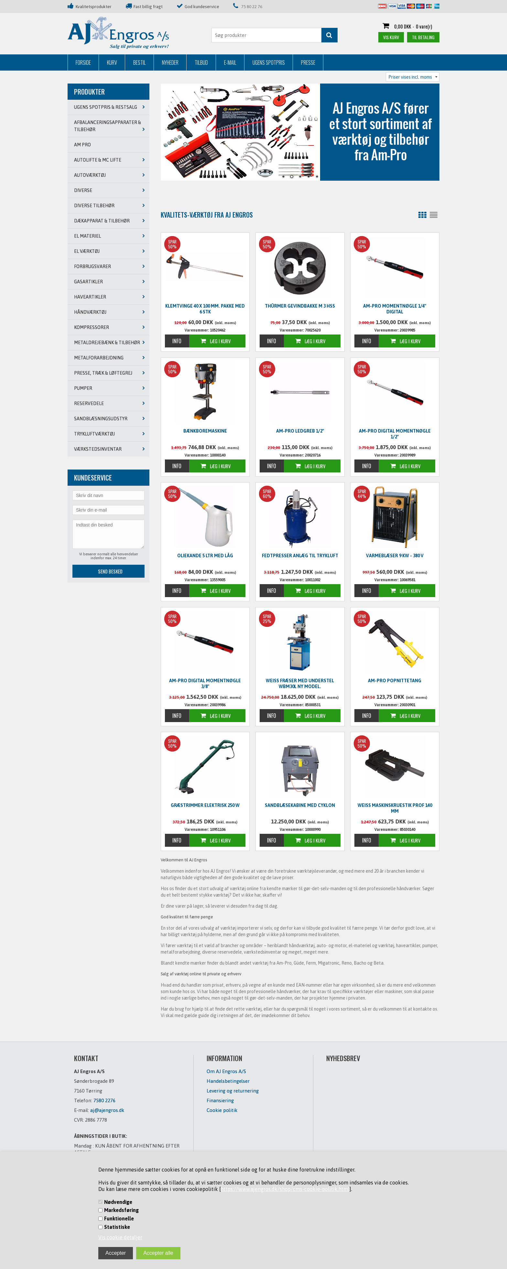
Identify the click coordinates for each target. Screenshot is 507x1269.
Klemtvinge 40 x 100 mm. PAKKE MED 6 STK (205, 308)
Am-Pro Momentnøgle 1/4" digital (394, 308)
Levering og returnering (233, 1090)
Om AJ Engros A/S (226, 1071)
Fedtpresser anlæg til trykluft (300, 555)
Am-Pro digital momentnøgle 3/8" (205, 683)
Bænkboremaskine (205, 431)
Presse (308, 62)
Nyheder (170, 62)
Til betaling (423, 37)
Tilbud (201, 62)
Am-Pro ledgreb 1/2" (300, 431)
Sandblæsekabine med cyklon (300, 805)
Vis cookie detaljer (120, 1237)
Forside (83, 62)
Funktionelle (119, 1218)
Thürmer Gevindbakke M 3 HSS (300, 306)
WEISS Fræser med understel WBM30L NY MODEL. (300, 683)
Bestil (139, 62)
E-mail (230, 62)
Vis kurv (391, 37)
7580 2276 (104, 1100)
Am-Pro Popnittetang (394, 680)
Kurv (112, 62)
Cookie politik (222, 1110)
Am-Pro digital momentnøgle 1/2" (395, 433)
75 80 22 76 (251, 6)
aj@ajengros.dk (107, 1110)
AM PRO (82, 144)
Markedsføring (121, 1210)
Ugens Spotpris (269, 62)
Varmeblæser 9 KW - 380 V (395, 555)
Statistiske (117, 1227)
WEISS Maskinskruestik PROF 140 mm (395, 808)
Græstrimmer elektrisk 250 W (205, 805)
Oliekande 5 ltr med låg (205, 555)
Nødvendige (118, 1202)
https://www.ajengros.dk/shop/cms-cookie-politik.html (285, 1189)
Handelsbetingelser (228, 1081)
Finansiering (220, 1100)
